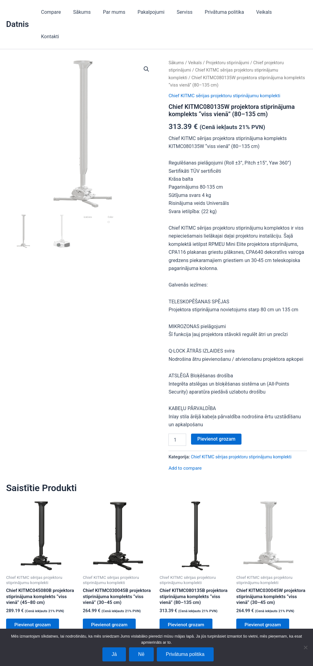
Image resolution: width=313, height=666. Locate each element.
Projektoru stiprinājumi (229, 38)
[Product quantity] (177, 415)
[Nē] (305, 647)
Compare (68, 12)
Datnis (17, 12)
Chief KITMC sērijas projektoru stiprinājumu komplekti (226, 71)
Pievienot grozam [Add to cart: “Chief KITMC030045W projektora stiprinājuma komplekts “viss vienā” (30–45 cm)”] (264, 608)
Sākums (96, 12)
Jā (114, 654)
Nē (141, 654)
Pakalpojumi (160, 12)
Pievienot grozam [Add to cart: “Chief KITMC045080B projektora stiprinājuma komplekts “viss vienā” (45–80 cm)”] (34, 608)
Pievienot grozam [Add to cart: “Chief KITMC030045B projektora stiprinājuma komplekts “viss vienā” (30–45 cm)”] (111, 608)
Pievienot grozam (216, 414)
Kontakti (293, 12)
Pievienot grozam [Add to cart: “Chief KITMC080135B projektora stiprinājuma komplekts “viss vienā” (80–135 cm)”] (188, 608)
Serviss (192, 12)
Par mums (126, 12)
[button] (146, 44)
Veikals (266, 12)
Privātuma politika (229, 12)
